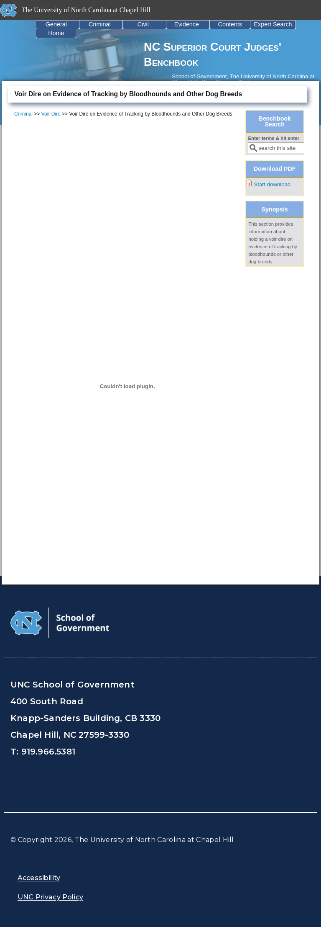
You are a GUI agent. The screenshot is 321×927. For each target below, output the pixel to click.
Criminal (100, 24)
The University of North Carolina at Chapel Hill (154, 840)
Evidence (186, 24)
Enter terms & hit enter (273, 138)
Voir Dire (51, 114)
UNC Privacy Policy (50, 897)
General (56, 24)
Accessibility (39, 878)
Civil (143, 24)
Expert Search (273, 24)
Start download (272, 184)
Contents (230, 24)
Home (56, 33)
